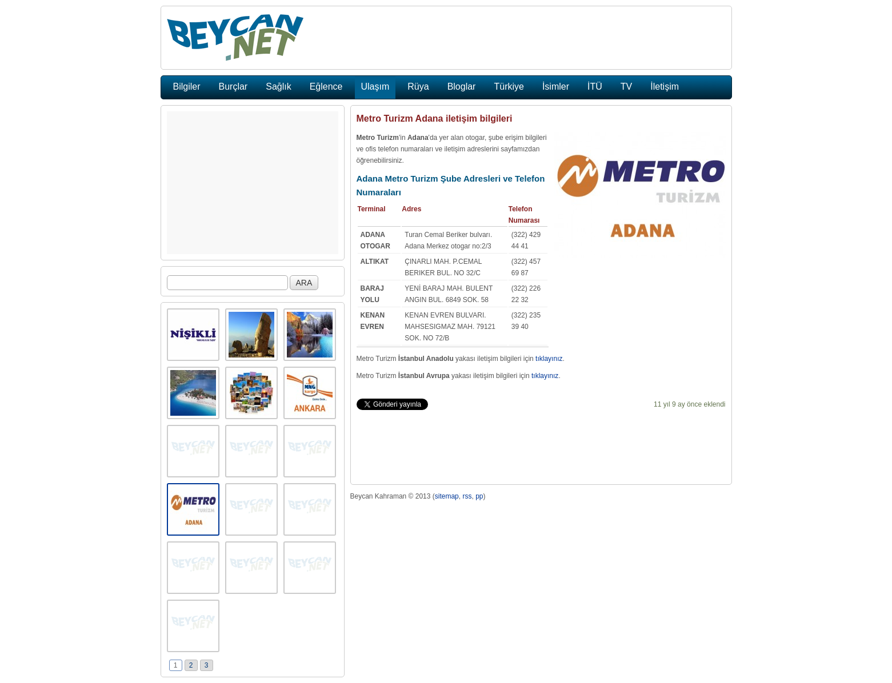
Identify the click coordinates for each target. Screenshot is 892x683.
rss (466, 496)
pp (479, 496)
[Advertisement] (252, 182)
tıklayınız (548, 359)
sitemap (447, 496)
